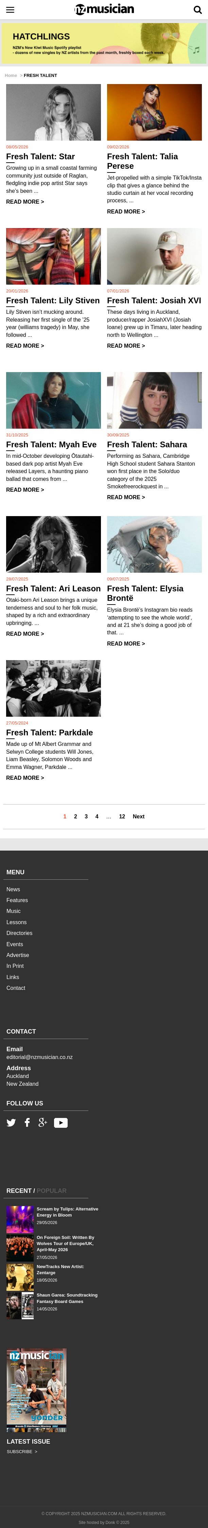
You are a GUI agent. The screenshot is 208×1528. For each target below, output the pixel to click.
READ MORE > (25, 202)
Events (14, 944)
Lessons (16, 922)
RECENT (19, 1190)
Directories (19, 933)
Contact (15, 988)
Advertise (17, 955)
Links (12, 977)
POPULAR (52, 1190)
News (13, 889)
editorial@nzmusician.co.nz (39, 1057)
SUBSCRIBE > (22, 1451)
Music (13, 911)
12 (122, 816)
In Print (15, 966)
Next (139, 816)
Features (17, 900)
